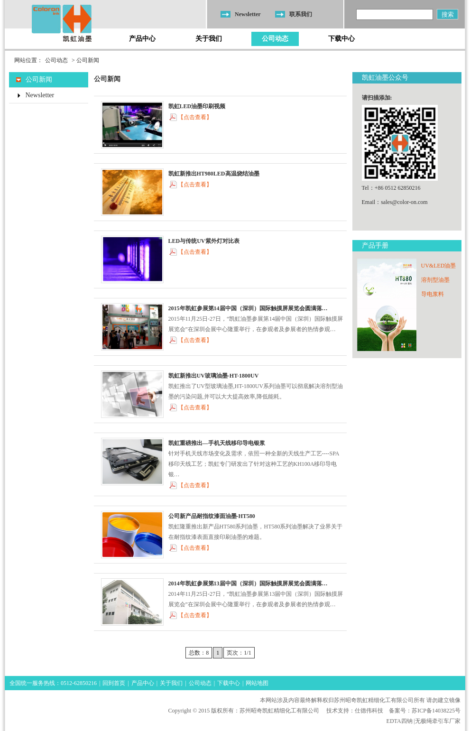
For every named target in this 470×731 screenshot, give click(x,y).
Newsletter (248, 14)
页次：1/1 (239, 652)
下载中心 (341, 38)
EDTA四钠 (400, 721)
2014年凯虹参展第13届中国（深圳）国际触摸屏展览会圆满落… (248, 583)
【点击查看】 (195, 117)
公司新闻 (39, 79)
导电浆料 (432, 294)
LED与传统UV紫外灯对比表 (204, 241)
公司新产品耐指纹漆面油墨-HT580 (211, 516)
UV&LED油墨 (438, 265)
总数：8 (199, 652)
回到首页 (113, 683)
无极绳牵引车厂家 (438, 721)
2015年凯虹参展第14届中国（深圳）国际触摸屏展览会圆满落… (248, 308)
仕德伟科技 (369, 710)
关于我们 (208, 38)
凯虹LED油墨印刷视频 (197, 106)
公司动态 (275, 38)
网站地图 (257, 683)
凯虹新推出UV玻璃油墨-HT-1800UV (213, 375)
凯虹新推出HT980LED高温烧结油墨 (213, 173)
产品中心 (142, 38)
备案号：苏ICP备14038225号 (425, 710)
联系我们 (300, 14)
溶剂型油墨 (435, 280)
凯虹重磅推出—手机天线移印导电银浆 (216, 443)
